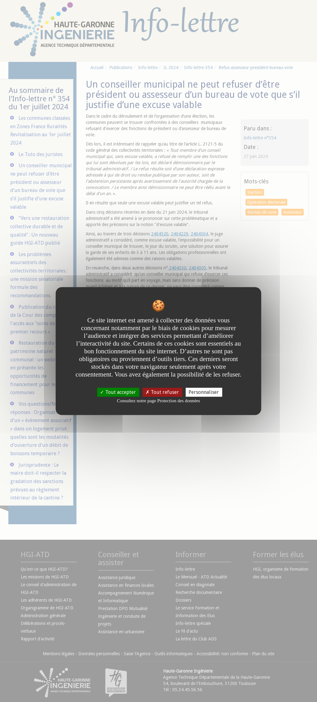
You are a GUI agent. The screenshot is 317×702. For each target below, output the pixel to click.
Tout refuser (162, 392)
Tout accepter (118, 392)
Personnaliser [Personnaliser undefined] (204, 392)
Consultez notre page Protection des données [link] (158, 400)
